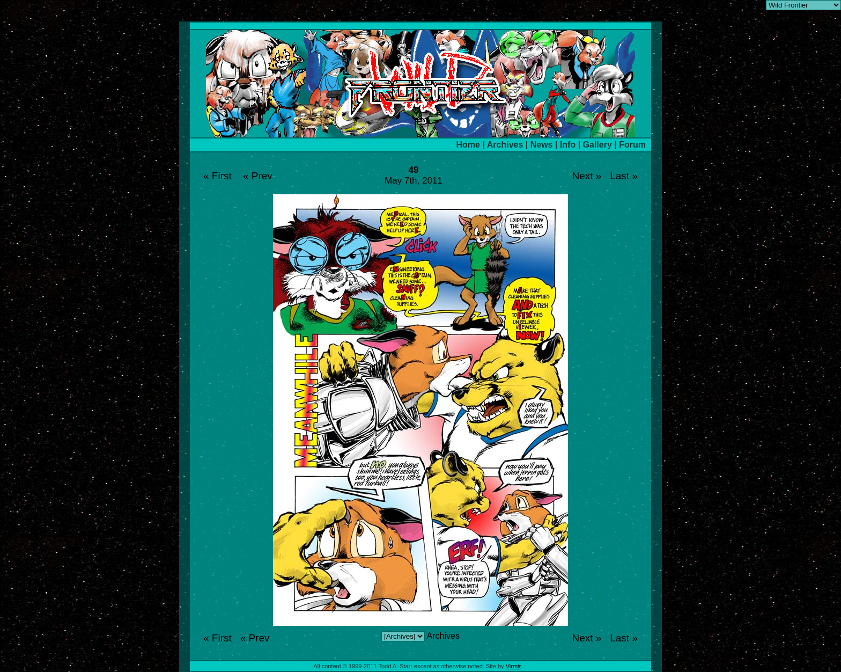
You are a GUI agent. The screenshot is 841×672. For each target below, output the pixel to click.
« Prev (257, 175)
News (541, 144)
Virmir (513, 666)
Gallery (597, 144)
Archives (505, 144)
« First (217, 175)
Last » (624, 175)
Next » (586, 175)
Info (568, 144)
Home (468, 144)
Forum (632, 144)
